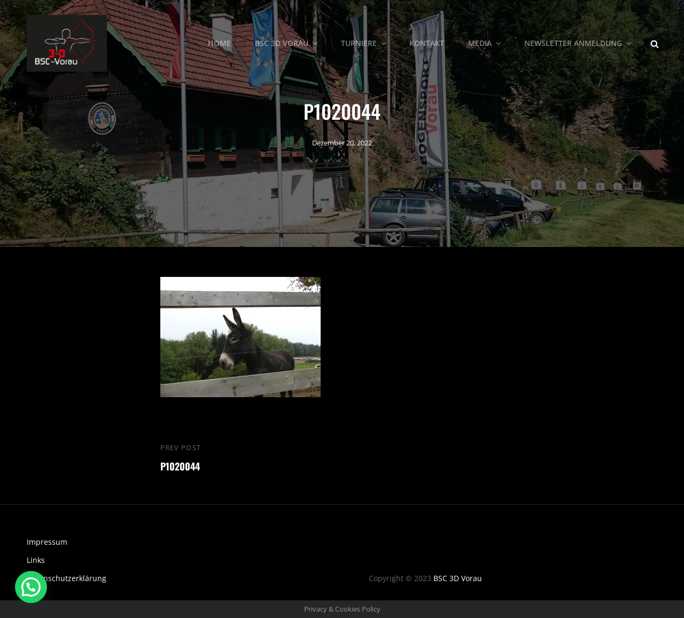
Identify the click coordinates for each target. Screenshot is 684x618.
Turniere (364, 43)
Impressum (47, 542)
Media (485, 43)
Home (219, 43)
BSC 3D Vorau (287, 43)
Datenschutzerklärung (66, 578)
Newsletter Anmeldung (578, 43)
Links (36, 560)
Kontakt (426, 43)
